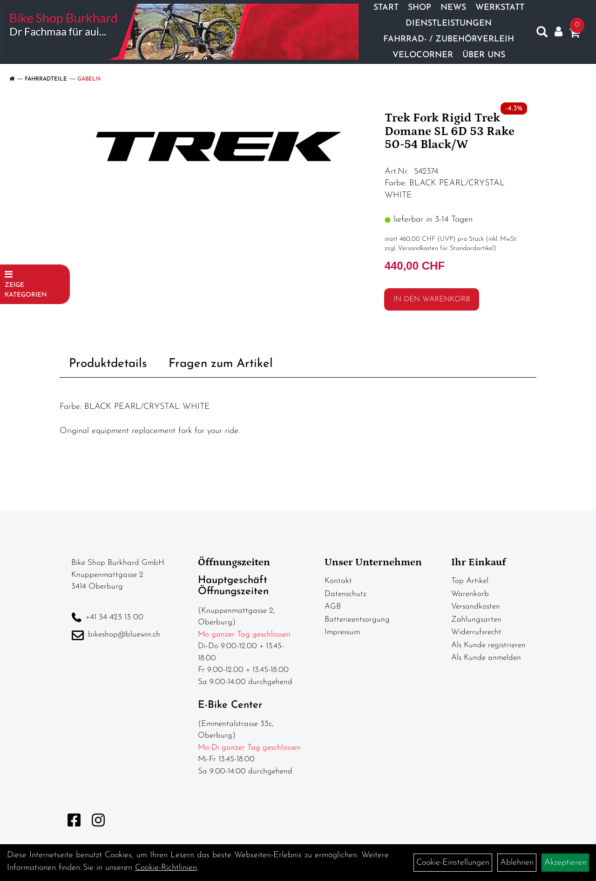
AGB (333, 606)
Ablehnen (517, 862)
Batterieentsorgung (357, 619)
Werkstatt (499, 7)
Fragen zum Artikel (221, 364)
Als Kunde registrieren (488, 645)
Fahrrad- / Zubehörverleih (448, 39)
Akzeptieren (565, 862)
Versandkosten (475, 606)
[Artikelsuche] (542, 34)
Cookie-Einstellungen (452, 862)
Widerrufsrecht (476, 632)
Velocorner (423, 55)
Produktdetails (108, 364)
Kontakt (338, 581)
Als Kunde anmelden (486, 658)
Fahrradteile (46, 79)
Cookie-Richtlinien (166, 867)
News (453, 7)
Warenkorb (470, 594)
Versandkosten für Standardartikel (446, 248)
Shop (419, 7)
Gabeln (89, 79)
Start (386, 7)
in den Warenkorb (431, 299)
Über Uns (483, 55)
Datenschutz (345, 594)
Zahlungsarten (476, 619)
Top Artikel (469, 581)
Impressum (342, 632)
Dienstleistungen (449, 23)
